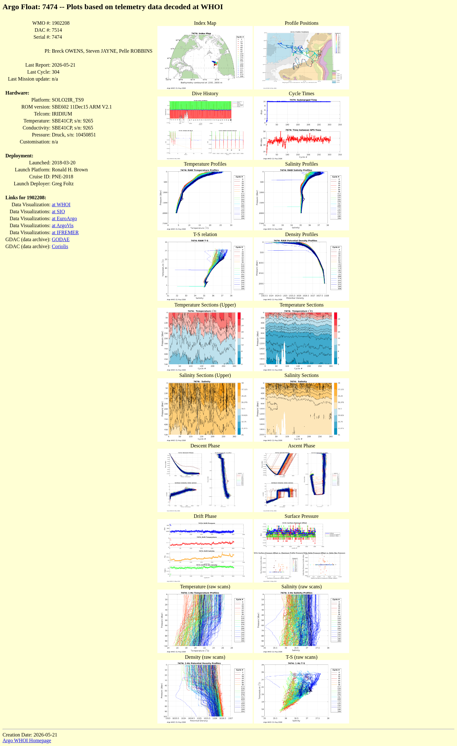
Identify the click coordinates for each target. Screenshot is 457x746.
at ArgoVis (63, 225)
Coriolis (60, 246)
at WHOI (61, 204)
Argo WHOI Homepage (27, 740)
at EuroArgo (64, 218)
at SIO (58, 211)
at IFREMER (65, 232)
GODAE (61, 239)
